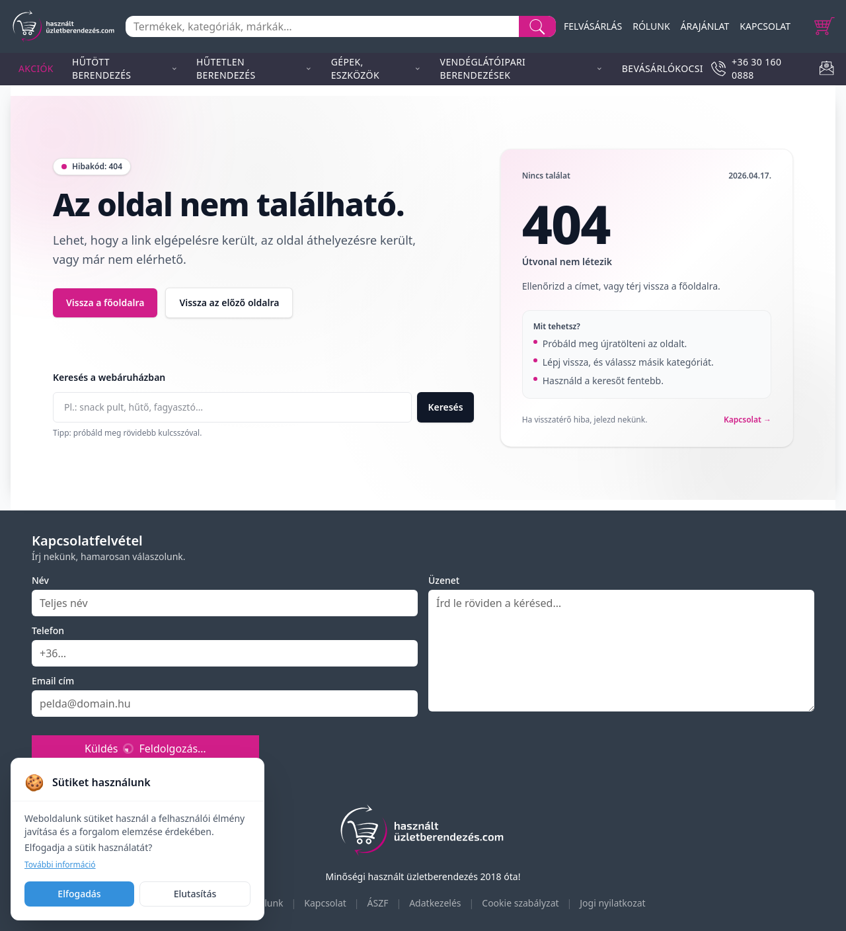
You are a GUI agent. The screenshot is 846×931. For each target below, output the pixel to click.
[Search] (537, 26)
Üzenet (443, 580)
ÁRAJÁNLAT (705, 26)
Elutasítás (195, 893)
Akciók (36, 68)
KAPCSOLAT (765, 26)
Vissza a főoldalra (105, 302)
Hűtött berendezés (125, 68)
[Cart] (824, 26)
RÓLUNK (651, 26)
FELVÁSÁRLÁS (593, 26)
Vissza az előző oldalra (229, 302)
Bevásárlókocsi (662, 68)
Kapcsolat (325, 903)
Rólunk (268, 903)
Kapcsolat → (747, 420)
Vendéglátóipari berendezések (521, 68)
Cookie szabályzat (520, 903)
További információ (60, 865)
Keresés (445, 407)
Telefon (48, 630)
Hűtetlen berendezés (254, 68)
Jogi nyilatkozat (612, 903)
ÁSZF (378, 903)
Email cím (53, 680)
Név (40, 580)
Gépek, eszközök (376, 68)
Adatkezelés (435, 903)
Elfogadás (79, 893)
